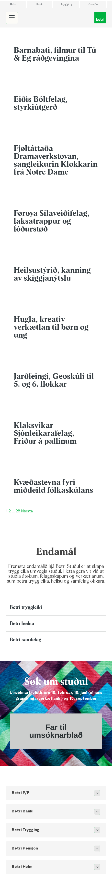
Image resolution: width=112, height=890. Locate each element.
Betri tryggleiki (26, 607)
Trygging (66, 4)
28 (18, 511)
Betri (13, 4)
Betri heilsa (22, 623)
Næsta (27, 511)
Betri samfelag (25, 639)
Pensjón (93, 4)
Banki (39, 4)
